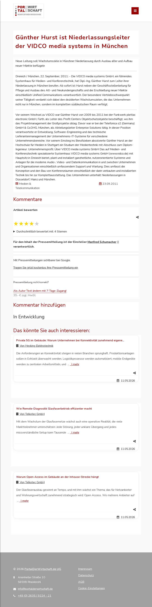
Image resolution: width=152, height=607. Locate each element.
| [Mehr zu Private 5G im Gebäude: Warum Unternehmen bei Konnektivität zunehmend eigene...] (74, 364)
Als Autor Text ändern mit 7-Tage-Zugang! (39, 291)
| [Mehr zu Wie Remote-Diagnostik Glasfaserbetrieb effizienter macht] (74, 433)
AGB (81, 582)
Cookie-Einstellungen (91, 588)
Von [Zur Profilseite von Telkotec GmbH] (30, 414)
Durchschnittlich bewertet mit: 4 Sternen (41, 232)
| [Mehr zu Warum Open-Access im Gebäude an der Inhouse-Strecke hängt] (24, 501)
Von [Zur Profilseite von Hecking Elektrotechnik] (34, 346)
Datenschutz (86, 575)
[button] (76, 373)
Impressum (85, 569)
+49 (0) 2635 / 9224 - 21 (34, 596)
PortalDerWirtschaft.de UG (42, 569)
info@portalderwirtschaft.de (35, 589)
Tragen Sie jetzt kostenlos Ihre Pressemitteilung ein (45, 268)
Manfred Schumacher (102, 242)
